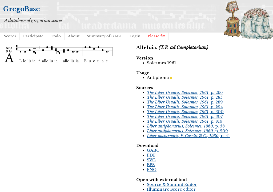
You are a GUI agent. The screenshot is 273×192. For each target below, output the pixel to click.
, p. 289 (185, 102)
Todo (56, 36)
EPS (151, 164)
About (73, 36)
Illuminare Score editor (171, 189)
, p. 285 (185, 97)
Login (135, 36)
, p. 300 (185, 111)
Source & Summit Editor (172, 184)
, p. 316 (184, 121)
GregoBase (21, 9)
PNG (151, 169)
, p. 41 (188, 135)
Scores (10, 36)
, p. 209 (187, 131)
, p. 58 (186, 126)
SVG (151, 160)
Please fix (156, 36)
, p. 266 (185, 92)
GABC (153, 150)
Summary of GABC (104, 36)
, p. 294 (185, 107)
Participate (33, 36)
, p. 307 (185, 116)
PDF (151, 155)
